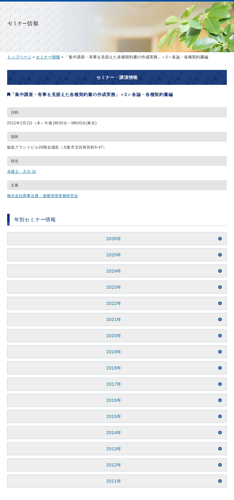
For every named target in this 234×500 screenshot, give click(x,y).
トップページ (19, 57)
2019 (111, 351)
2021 (111, 319)
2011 (111, 481)
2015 (111, 416)
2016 (111, 400)
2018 (111, 367)
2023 (111, 287)
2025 (111, 254)
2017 (111, 384)
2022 (111, 303)
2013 (111, 448)
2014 (111, 432)
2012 (111, 464)
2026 (111, 238)
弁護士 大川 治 (21, 171)
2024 (111, 270)
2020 (111, 335)
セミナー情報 (48, 57)
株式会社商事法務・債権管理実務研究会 (42, 196)
